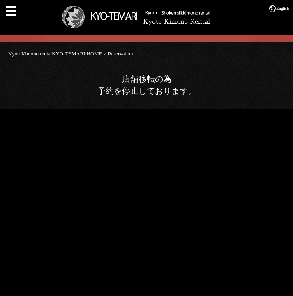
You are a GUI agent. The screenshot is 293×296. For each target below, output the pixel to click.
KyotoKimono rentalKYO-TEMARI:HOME (55, 54)
